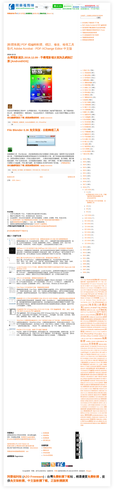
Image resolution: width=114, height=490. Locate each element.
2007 (84, 269)
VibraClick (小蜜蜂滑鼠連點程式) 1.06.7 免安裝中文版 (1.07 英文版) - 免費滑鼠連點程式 (45, 320)
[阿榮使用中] (93, 321)
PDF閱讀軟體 (91, 296)
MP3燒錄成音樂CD (89, 292)
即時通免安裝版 (101, 346)
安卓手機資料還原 (90, 356)
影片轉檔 (20, 170)
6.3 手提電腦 (86, 136)
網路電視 (85, 395)
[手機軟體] (15, 122)
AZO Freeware (33, 476)
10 (87, 206)
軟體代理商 (10, 446)
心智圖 (100, 364)
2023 (84, 167)
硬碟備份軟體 (95, 384)
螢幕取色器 (97, 399)
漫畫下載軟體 (98, 376)
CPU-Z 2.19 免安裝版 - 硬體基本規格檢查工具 (31, 278)
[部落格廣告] (89, 319)
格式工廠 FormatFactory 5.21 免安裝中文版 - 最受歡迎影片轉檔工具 (38, 258)
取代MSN (91, 348)
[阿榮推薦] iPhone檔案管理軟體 (95, 323)
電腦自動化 (99, 419)
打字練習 (87, 366)
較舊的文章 (71, 177)
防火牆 (102, 413)
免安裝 (14, 480)
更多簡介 (32, 439)
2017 (84, 184)
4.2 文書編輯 (86, 117)
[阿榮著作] (88, 331)
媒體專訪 (18, 439)
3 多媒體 (85, 100)
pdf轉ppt (88, 336)
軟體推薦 (46, 433)
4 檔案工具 (86, 112)
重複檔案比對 (88, 411)
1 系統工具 (86, 70)
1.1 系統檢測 (86, 73)
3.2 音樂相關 (86, 104)
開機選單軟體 (103, 411)
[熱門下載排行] (102, 312)
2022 (84, 170)
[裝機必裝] (92, 317)
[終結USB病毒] (90, 314)
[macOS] (84, 305)
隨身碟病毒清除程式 (98, 415)
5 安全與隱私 (86, 119)
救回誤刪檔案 (100, 368)
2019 (84, 178)
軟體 (22, 480)
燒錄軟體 (92, 380)
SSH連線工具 (89, 298)
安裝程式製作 (93, 358)
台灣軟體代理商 (20, 446)
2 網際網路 (86, 80)
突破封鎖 (96, 388)
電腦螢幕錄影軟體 (88, 37)
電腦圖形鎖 (102, 417)
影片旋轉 (91, 362)
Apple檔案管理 (92, 282)
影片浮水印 (97, 362)
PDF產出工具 (102, 294)
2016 (84, 187)
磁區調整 (92, 386)
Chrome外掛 (85, 284)
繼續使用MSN (98, 395)
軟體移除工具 (86, 407)
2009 (84, 264)
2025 (84, 162)
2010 (84, 261)
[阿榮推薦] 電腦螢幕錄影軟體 (96, 329)
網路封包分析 (84, 393)
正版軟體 (56, 480)
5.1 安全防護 (86, 122)
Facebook (11, 439)
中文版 (32, 480)
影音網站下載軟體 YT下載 (90, 22)
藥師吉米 (46, 450)
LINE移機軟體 (97, 288)
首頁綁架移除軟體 (87, 423)
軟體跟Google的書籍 (28, 437)
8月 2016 (88, 223)
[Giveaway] (99, 302)
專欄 (94, 360)
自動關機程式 (92, 397)
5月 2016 (88, 232)
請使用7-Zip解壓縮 (41, 224)
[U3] (105, 302)
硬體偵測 (86, 386)
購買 (65, 480)
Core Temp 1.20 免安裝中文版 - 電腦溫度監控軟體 (33, 287)
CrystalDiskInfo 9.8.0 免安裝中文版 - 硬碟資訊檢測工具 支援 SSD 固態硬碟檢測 (42, 239)
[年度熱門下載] (96, 307)
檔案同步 (92, 372)
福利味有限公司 (12, 444)
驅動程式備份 (97, 423)
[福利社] (83, 314)
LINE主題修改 (89, 288)
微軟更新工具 (94, 364)
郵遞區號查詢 (100, 409)
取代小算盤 (94, 350)
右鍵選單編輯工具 (86, 352)
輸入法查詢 (100, 407)
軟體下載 (42, 480)
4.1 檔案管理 (86, 114)
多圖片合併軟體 (101, 354)
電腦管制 (93, 419)
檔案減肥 (104, 372)
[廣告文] (90, 310)
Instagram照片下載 (98, 286)
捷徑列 (99, 366)
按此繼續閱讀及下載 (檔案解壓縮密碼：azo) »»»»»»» (29, 118)
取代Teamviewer (99, 348)
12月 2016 (88, 189)
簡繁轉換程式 (95, 390)
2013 (84, 252)
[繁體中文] (101, 314)
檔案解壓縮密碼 (18, 222)
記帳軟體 (95, 401)
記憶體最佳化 (103, 401)
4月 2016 (88, 235)
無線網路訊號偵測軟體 (93, 378)
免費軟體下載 (61, 476)
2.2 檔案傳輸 (86, 85)
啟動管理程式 (95, 352)
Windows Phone (91, 300)
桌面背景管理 (85, 372)
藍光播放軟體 (100, 397)
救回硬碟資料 (90, 368)
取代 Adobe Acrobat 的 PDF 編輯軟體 (94, 25)
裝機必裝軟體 (89, 401)
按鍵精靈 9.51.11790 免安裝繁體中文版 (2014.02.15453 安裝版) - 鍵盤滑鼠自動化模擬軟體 (46, 298)
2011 (84, 258)
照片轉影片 (103, 378)
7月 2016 (88, 226)
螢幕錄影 (104, 399)
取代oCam (87, 350)
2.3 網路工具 (86, 87)
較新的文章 (10, 177)
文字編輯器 (90, 370)
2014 (84, 250)
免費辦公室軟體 (91, 341)
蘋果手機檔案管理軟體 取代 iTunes (93, 30)
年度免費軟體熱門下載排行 (17, 231)
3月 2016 (88, 238)
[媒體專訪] (87, 307)
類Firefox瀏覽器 (98, 421)
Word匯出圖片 (102, 300)
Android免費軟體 (30, 122)
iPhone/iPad (42, 122)
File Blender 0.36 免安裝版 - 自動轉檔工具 (33, 130)
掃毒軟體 (104, 366)
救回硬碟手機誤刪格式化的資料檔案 (93, 27)
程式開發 (89, 388)
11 (87, 192)
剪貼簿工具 (88, 346)
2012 (84, 255)
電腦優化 (88, 417)
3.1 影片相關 (86, 102)
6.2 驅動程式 (86, 134)
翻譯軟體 (85, 397)
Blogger (88, 471)
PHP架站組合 (100, 296)
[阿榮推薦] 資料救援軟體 (93, 327)
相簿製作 (101, 382)
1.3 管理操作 (86, 77)
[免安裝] (14, 170)
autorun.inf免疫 (96, 331)
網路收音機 (97, 393)
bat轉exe (104, 331)
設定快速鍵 (84, 403)
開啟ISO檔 (96, 411)
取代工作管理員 (102, 350)
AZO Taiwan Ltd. (24, 444)
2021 (84, 173)
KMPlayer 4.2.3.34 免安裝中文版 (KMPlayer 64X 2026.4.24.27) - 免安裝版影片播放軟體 (45, 248)
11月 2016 (88, 215)
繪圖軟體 (90, 395)
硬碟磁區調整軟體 (88, 40)
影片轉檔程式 (28, 170)
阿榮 (13, 115)
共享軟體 (93, 344)
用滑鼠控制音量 (100, 380)
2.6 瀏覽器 (85, 95)
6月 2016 (88, 229)
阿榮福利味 (66, 163)
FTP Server (92, 284)
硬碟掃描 (102, 384)
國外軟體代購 (29, 446)
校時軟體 (97, 370)
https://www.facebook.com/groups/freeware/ (41, 226)
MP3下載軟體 (87, 290)
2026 (84, 159)
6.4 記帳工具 (86, 139)
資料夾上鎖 (102, 403)
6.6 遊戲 (85, 144)
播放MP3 (83, 368)
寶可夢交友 (46, 440)
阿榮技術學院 (47, 448)
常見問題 (22, 13)
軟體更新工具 (99, 405)
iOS (37, 122)
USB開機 (96, 298)
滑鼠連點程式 (90, 376)
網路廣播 (90, 393)
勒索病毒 (94, 346)
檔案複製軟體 (94, 374)
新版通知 (46, 435)
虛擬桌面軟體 (90, 399)
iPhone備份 (98, 334)
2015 (84, 247)
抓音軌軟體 (93, 366)
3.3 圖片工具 (86, 107)
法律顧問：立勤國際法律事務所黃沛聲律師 (92, 15)
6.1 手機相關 (86, 132)
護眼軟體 (95, 403)
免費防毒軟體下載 (101, 341)
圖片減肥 (102, 352)
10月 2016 (88, 218)
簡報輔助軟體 (87, 390)
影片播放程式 (100, 360)
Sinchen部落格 (48, 455)
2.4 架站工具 (86, 90)
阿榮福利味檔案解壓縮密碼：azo (17, 451)
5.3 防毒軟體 (86, 127)
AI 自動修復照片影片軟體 (90, 35)
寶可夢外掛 (89, 360)
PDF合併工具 (45, 170)
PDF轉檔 (83, 296)
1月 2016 (88, 243)
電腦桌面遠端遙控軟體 (89, 32)
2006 (84, 272)
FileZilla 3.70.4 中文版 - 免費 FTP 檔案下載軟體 (32, 329)
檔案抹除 (98, 372)
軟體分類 (36, 13)
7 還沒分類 (86, 154)
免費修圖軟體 (98, 338)
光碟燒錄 (101, 336)
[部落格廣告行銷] (99, 319)
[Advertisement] (41, 27)
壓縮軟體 (93, 354)
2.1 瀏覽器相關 (87, 82)
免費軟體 (21, 122)
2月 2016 (88, 240)
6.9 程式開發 (86, 151)
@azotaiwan (34, 448)
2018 (84, 181)
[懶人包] (95, 310)
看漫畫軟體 (87, 384)
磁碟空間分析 (99, 386)
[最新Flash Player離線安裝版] (88, 312)
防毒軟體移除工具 (94, 413)
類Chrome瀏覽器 (87, 421)
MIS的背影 (46, 453)
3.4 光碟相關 (86, 109)
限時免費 (88, 415)
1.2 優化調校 (86, 75)
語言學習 (90, 403)
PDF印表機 (84, 294)
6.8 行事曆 (85, 149)
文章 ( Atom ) (16, 180)
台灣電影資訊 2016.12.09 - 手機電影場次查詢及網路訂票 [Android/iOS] (96, 196)
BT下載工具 (102, 282)
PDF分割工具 (37, 170)
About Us (50, 13)
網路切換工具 (103, 390)
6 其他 (84, 129)
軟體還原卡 (93, 407)
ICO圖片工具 (88, 286)
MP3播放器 (95, 290)
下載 (20, 115)
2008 (84, 266)
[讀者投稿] (99, 317)
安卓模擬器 (85, 358)
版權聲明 (25, 439)
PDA (96, 292)
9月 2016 (88, 221)
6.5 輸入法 (85, 141)
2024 (84, 164)
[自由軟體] (85, 317)
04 (87, 209)
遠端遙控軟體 (91, 409)
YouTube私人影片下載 (88, 302)
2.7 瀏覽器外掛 (87, 97)
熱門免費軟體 (85, 380)
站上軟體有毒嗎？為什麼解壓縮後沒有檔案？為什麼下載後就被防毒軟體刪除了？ (36, 220)
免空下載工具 (90, 338)
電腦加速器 (95, 417)
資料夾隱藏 (91, 405)
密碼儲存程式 (101, 358)
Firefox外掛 (100, 284)
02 (87, 212)
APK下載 (83, 280)
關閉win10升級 (85, 413)
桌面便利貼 (103, 370)
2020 (84, 176)
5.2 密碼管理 (86, 124)
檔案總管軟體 (85, 374)
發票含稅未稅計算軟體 (92, 382)
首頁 (41, 177)
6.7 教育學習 (86, 146)
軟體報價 (46, 438)
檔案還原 (101, 374)
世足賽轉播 (95, 336)
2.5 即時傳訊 (86, 92)
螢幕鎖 (83, 401)
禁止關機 (84, 388)
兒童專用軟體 (84, 344)
